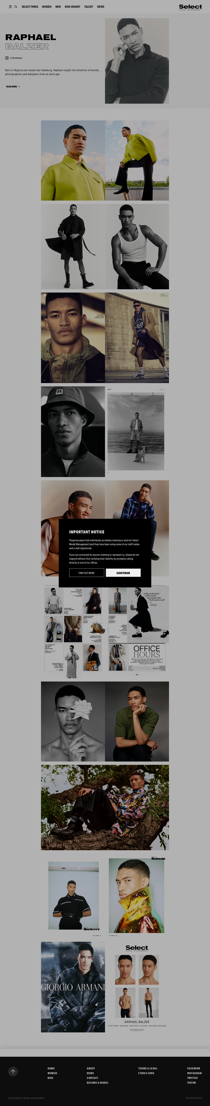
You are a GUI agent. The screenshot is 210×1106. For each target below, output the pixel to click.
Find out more (87, 573)
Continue (123, 573)
